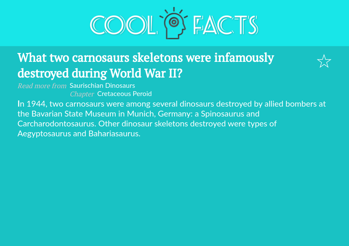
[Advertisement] (174, 189)
